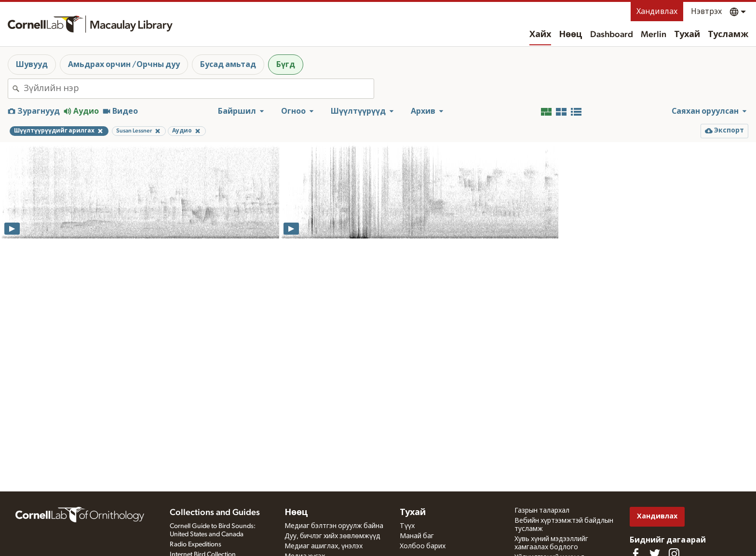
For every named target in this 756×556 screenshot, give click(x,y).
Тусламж (728, 34)
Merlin (653, 34)
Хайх (540, 34)
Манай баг (417, 536)
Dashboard (611, 34)
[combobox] (199, 88)
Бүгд (285, 64)
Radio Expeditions (195, 544)
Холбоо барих (423, 546)
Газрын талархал (541, 510)
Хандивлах (656, 11)
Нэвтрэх (706, 11)
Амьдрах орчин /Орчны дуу (124, 64)
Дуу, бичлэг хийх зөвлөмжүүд (332, 536)
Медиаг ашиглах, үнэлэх (323, 546)
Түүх (407, 526)
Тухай (687, 34)
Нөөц (570, 34)
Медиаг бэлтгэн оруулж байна (333, 526)
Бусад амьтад (228, 64)
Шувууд (32, 64)
